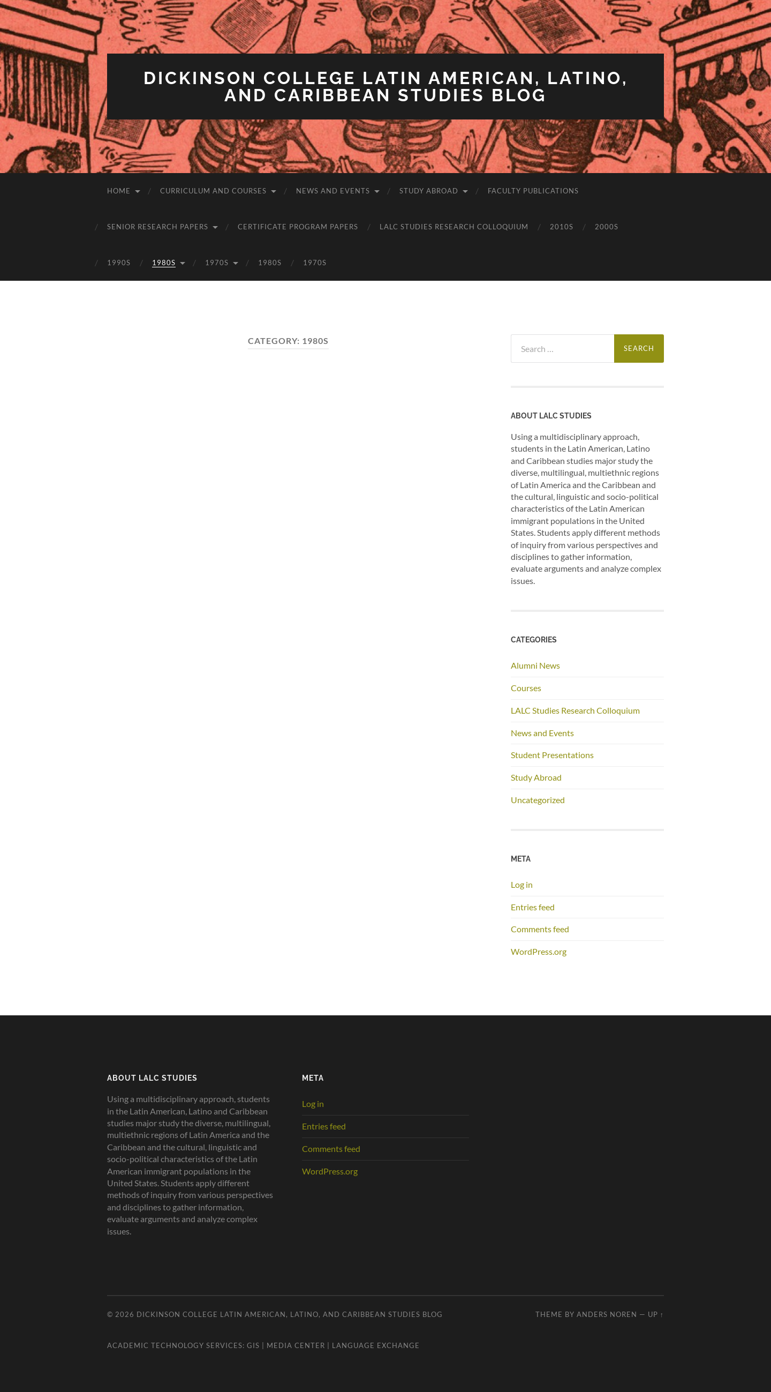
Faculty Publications (533, 190)
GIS (253, 1345)
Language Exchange (376, 1345)
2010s (561, 226)
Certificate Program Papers (298, 226)
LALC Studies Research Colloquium (454, 226)
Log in (522, 884)
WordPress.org (538, 951)
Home (119, 190)
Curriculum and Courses (213, 190)
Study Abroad (428, 190)
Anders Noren (607, 1314)
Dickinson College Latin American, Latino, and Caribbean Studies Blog (385, 86)
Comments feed (540, 929)
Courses (526, 688)
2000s (606, 226)
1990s (119, 262)
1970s (217, 262)
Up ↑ (656, 1314)
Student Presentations (552, 755)
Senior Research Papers (157, 226)
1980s (164, 262)
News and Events (333, 190)
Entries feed (533, 907)
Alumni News (535, 665)
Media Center (296, 1345)
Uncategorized (538, 800)
